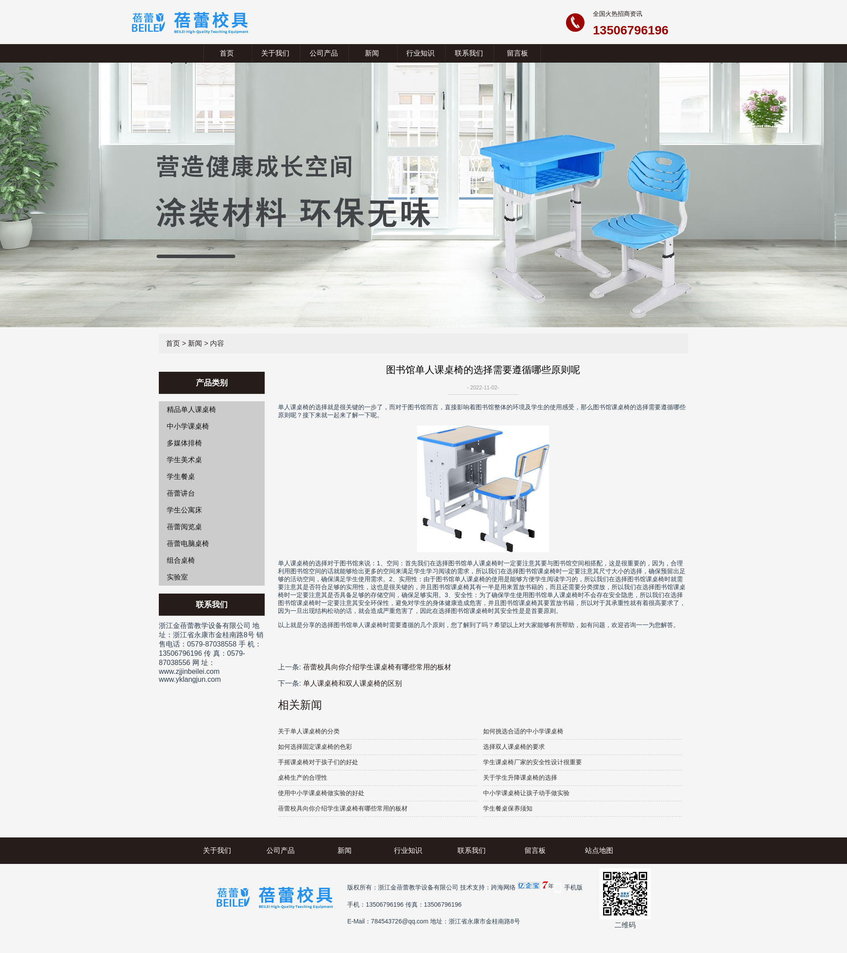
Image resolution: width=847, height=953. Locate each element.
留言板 (517, 53)
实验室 (177, 577)
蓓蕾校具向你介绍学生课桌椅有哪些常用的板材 (377, 667)
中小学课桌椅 (188, 426)
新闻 (372, 53)
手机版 (573, 887)
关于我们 (275, 53)
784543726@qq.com (399, 921)
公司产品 (324, 53)
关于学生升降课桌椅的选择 (520, 777)
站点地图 (599, 850)
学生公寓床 (184, 510)
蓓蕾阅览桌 (184, 527)
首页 (227, 53)
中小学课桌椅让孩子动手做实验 (526, 792)
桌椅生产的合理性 (302, 777)
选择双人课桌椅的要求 (514, 746)
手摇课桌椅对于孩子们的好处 (318, 762)
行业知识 (420, 53)
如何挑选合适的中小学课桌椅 (523, 731)
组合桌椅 (181, 560)
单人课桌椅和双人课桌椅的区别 (352, 683)
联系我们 (469, 53)
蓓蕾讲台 (181, 493)
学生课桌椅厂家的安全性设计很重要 (532, 762)
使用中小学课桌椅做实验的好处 (321, 792)
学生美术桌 (184, 459)
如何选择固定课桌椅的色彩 (315, 746)
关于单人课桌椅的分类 (309, 731)
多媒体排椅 (184, 443)
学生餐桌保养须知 (507, 808)
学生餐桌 (181, 476)
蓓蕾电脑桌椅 (188, 543)
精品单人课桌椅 (191, 409)
